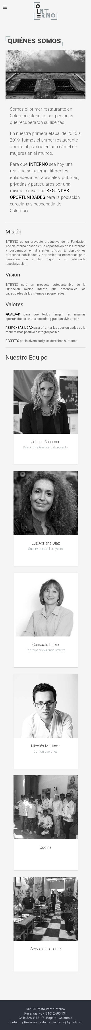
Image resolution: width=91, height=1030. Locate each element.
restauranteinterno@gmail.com (61, 1022)
